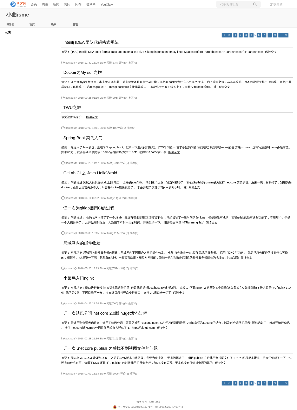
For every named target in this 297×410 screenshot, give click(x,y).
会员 (34, 4)
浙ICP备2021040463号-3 (169, 406)
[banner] (16, 4)
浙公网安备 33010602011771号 (133, 406)
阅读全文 (271, 51)
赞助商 (91, 4)
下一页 (283, 35)
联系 (53, 24)
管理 (75, 24)
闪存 (78, 4)
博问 (67, 4)
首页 (32, 24)
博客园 (10, 24)
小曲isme (17, 15)
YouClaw (107, 4)
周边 (45, 4)
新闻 (56, 4)
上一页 (227, 35)
